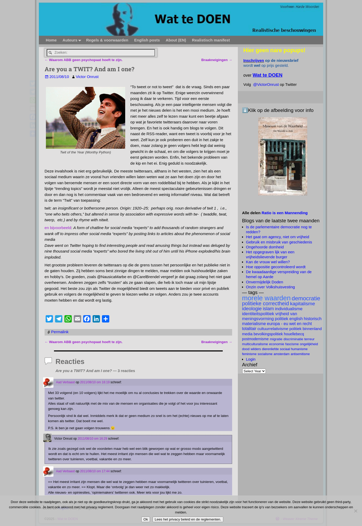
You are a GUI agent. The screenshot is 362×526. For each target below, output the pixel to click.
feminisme (249, 354)
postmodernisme (255, 339)
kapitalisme (302, 303)
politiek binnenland (305, 328)
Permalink (60, 332)
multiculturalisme (255, 344)
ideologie (252, 308)
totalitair (249, 328)
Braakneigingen (216, 60)
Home (51, 40)
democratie (306, 298)
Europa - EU (277, 323)
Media (247, 334)
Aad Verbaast (65, 382)
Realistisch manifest (211, 40)
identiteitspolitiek (258, 313)
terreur (309, 339)
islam (268, 308)
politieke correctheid (265, 303)
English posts (147, 40)
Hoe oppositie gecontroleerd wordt (275, 267)
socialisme (265, 354)
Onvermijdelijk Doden (264, 282)
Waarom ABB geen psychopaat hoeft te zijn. (84, 60)
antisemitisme (300, 354)
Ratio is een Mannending (285, 213)
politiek (281, 318)
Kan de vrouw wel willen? (268, 262)
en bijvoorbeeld (58, 227)
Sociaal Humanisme (293, 349)
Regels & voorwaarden (107, 40)
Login (251, 359)
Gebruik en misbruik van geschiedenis (279, 242)
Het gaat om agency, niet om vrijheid (277, 237)
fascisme (292, 344)
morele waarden (266, 298)
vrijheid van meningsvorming (269, 316)
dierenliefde (270, 349)
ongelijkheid (309, 344)
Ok (145, 519)
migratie (276, 339)
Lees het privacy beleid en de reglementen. (188, 519)
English (296, 318)
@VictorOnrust (266, 84)
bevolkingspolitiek (268, 334)
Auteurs (72, 40)
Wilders (256, 349)
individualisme (289, 308)
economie (276, 344)
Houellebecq (294, 334)
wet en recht (300, 323)
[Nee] (355, 510)
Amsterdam (281, 354)
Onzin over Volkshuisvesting (270, 287)
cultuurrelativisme (272, 328)
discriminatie (293, 339)
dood (246, 349)
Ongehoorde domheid (265, 247)
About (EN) (176, 40)
